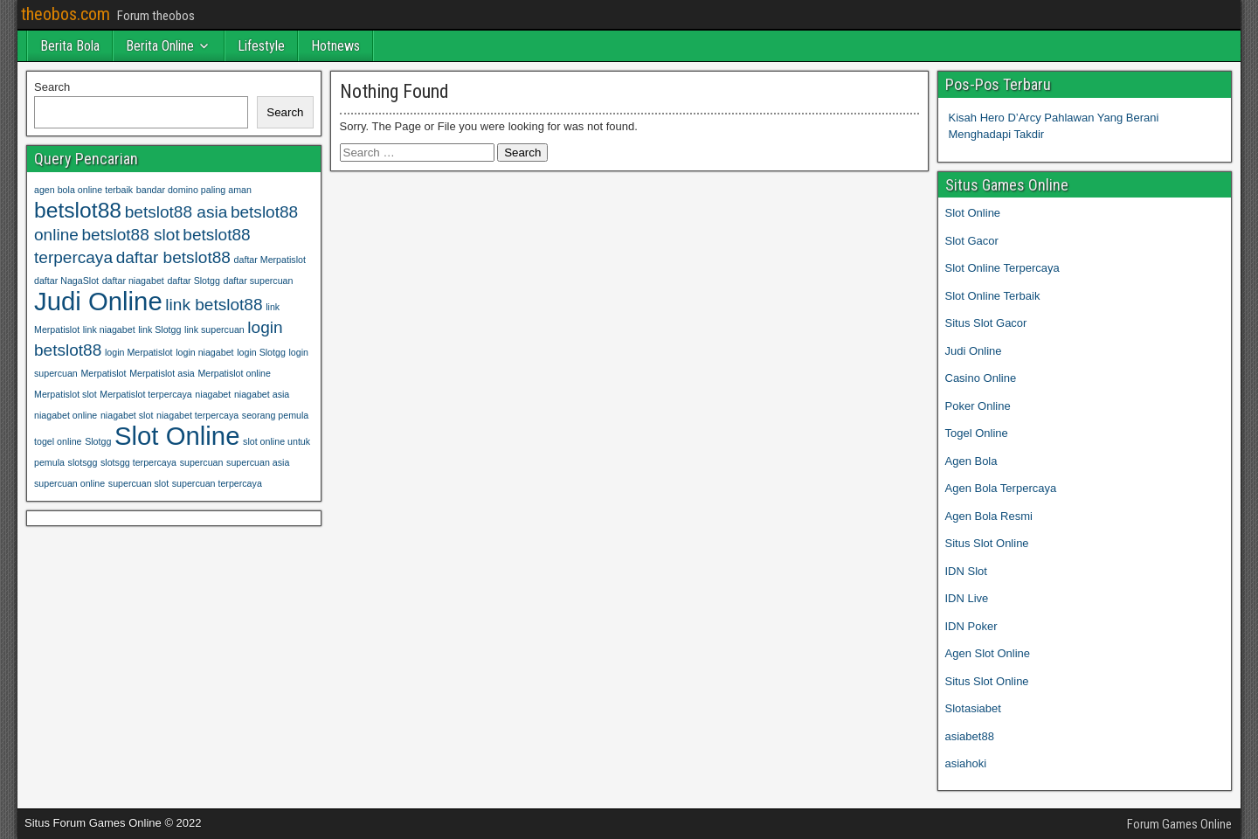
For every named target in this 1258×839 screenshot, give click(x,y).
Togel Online (976, 433)
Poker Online (978, 406)
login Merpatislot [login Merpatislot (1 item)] (139, 352)
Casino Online (981, 378)
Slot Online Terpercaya (1002, 267)
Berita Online (160, 46)
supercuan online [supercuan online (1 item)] (69, 483)
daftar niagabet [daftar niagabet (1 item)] (133, 280)
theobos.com (65, 13)
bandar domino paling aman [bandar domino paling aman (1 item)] (194, 189)
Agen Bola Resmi (989, 516)
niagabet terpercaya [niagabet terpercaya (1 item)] (197, 415)
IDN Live (967, 598)
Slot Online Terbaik (992, 295)
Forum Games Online (1179, 824)
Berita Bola (70, 46)
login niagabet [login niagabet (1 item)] (204, 352)
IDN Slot (966, 571)
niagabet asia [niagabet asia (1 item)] (261, 394)
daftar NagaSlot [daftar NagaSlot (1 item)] (66, 280)
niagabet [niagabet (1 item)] (213, 394)
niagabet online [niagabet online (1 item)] (65, 415)
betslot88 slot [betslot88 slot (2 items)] (130, 234)
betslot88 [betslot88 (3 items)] (77, 210)
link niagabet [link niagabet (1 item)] (109, 329)
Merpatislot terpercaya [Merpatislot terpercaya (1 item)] (145, 394)
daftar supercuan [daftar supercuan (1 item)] (258, 280)
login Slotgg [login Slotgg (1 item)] (261, 352)
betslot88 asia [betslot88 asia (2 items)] (176, 212)
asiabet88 (969, 736)
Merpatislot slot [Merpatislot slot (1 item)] (65, 394)
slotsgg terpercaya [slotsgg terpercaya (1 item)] (138, 462)
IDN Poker (971, 626)
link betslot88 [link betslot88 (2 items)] (213, 304)
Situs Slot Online (987, 543)
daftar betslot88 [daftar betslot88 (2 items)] (173, 257)
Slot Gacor (972, 240)
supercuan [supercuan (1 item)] (202, 462)
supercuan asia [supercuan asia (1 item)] (257, 462)
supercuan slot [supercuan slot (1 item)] (138, 483)
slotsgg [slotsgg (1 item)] (83, 462)
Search (52, 87)
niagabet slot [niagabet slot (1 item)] (126, 415)
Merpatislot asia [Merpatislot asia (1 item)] (162, 373)
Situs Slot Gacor (986, 322)
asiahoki (966, 763)
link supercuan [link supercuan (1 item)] (214, 329)
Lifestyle (261, 46)
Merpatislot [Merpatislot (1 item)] (103, 373)
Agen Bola (971, 461)
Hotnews (335, 46)
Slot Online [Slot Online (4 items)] (176, 435)
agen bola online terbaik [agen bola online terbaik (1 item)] (83, 189)
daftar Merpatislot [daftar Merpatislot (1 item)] (270, 259)
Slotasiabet (973, 708)
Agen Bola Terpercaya (1001, 488)
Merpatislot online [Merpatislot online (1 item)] (234, 373)
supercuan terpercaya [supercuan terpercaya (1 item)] (217, 483)
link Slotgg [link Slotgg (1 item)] (159, 329)
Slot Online (973, 212)
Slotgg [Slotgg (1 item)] (98, 441)
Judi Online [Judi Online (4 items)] (98, 301)
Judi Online (973, 350)
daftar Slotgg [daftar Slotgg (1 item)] (193, 280)
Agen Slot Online (988, 653)
